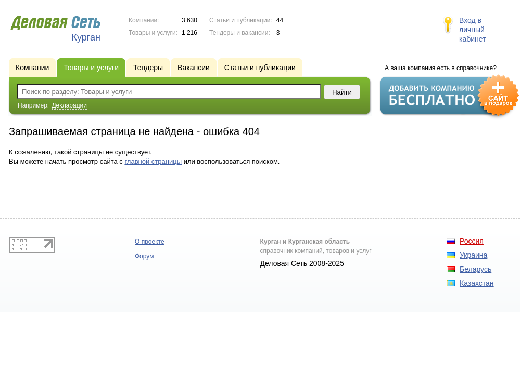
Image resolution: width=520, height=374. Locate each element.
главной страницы (153, 161)
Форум (144, 256)
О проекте (149, 241)
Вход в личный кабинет (472, 29)
